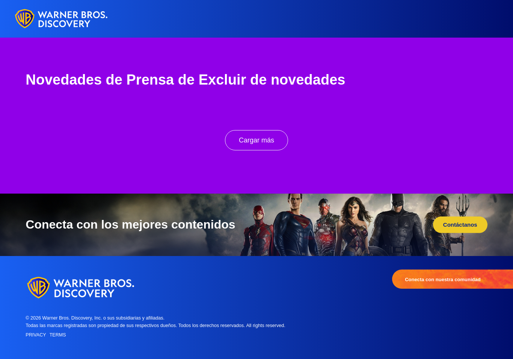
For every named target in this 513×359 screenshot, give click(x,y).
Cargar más (256, 140)
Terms (58, 335)
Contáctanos (460, 224)
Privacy (36, 335)
